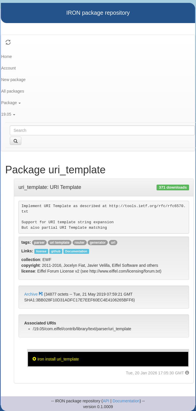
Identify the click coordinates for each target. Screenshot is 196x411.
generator (97, 243)
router (80, 243)
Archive (34, 294)
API (106, 401)
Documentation (126, 401)
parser (39, 243)
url (113, 243)
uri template (59, 243)
